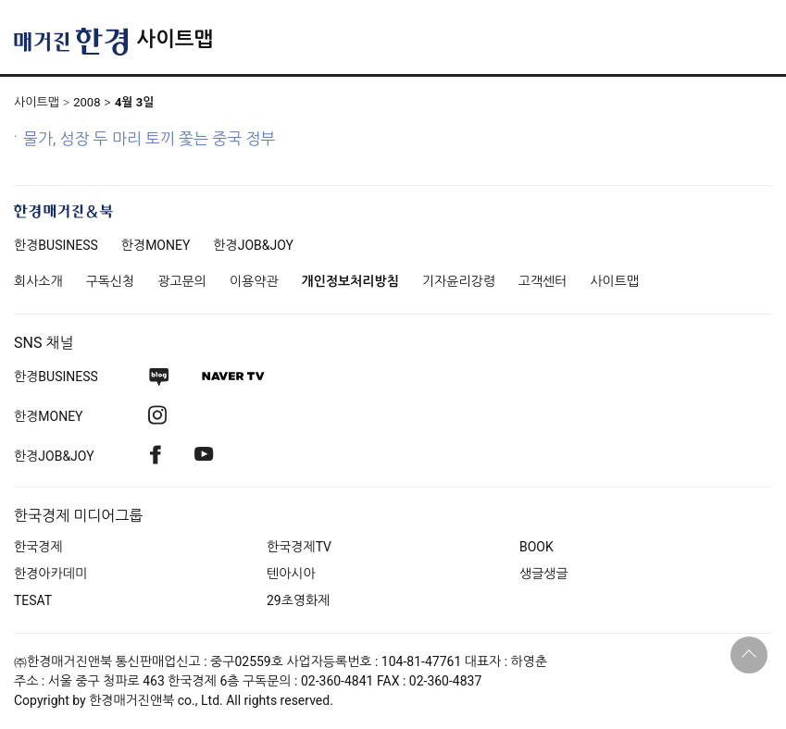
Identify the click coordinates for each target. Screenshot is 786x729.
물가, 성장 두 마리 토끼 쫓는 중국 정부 (149, 139)
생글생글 (543, 573)
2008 (86, 102)
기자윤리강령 (458, 281)
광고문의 (181, 281)
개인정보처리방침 (350, 281)
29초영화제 (298, 600)
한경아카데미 (50, 573)
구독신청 (110, 281)
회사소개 (38, 281)
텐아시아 (291, 573)
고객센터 (543, 281)
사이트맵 (174, 39)
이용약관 (254, 281)
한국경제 (38, 546)
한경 (56, 245)
